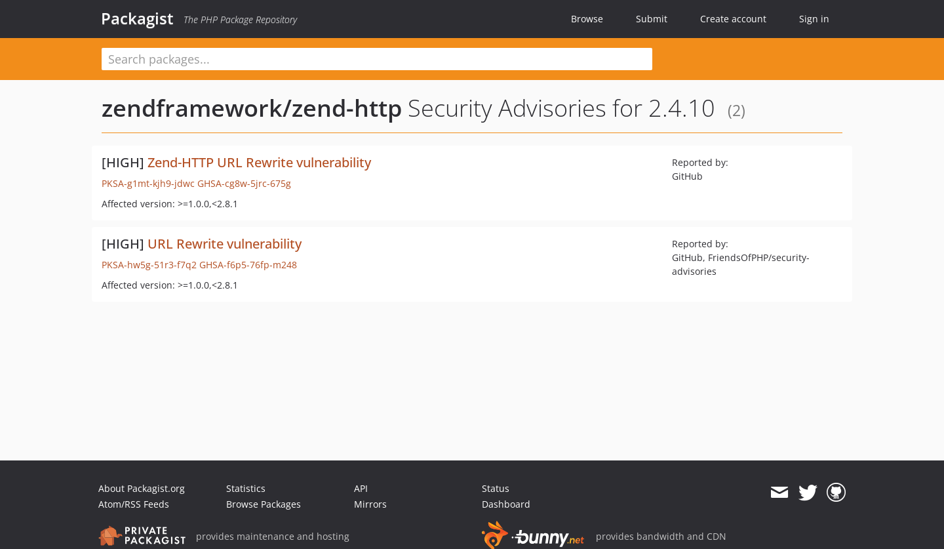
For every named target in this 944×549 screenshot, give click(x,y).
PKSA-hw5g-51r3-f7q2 (149, 264)
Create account (733, 18)
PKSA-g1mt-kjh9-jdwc (148, 183)
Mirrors (370, 504)
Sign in (814, 18)
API (361, 488)
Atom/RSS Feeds (133, 504)
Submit (651, 18)
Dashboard (506, 504)
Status (495, 488)
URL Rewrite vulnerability (225, 244)
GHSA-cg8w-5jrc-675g (244, 183)
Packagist (137, 18)
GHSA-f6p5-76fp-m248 (248, 264)
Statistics (246, 488)
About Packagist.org (141, 488)
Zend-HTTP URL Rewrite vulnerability (259, 162)
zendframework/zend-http (252, 108)
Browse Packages (263, 504)
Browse (587, 18)
